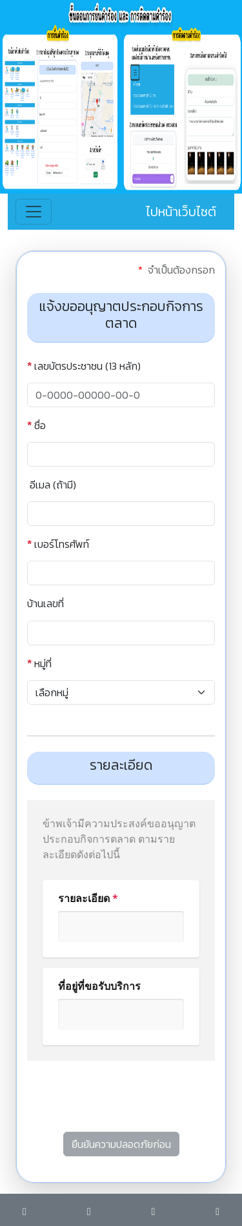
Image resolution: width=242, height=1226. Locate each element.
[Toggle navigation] (33, 212)
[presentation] (125, 1101)
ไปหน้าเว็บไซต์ (181, 211)
